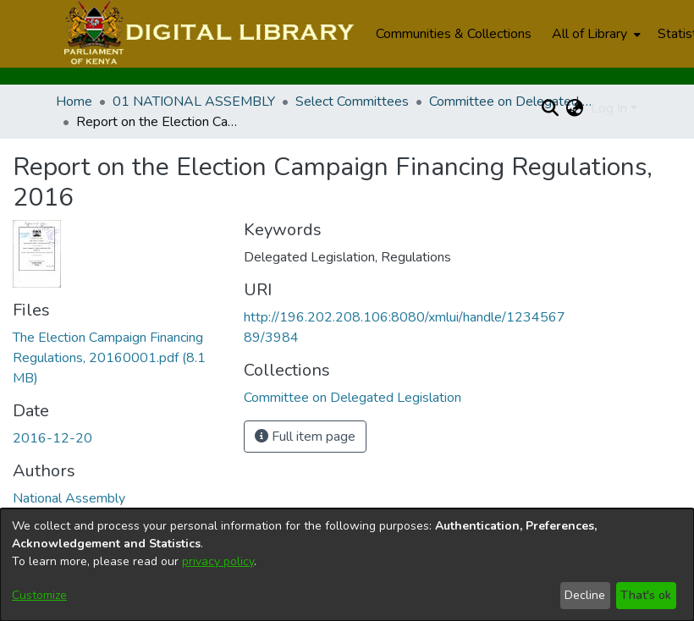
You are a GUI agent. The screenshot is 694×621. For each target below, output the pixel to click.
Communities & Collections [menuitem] (454, 34)
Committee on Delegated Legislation (513, 101)
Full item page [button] (305, 436)
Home (74, 101)
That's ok (645, 595)
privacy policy (218, 561)
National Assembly (69, 498)
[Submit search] (550, 108)
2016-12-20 (52, 438)
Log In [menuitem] (609, 108)
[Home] (207, 34)
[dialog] (347, 564)
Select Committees (352, 101)
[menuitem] (594, 34)
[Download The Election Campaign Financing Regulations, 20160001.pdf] (109, 357)
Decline (585, 595)
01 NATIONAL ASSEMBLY (194, 101)
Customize (39, 595)
